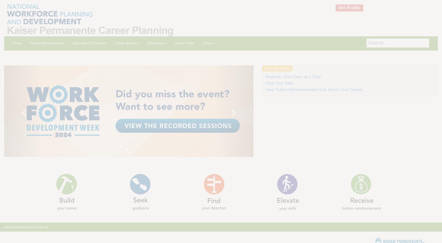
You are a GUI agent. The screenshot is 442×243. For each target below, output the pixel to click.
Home (17, 43)
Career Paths (185, 43)
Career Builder (127, 43)
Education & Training (90, 43)
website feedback (17, 227)
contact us (40, 227)
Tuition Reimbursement (47, 43)
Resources (157, 43)
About (208, 43)
